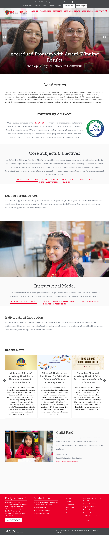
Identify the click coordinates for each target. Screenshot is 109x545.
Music (90, 180)
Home (68, 499)
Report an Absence (90, 507)
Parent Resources (89, 504)
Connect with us (42, 513)
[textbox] (54, 97)
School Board (88, 510)
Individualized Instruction (23, 302)
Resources (87, 11)
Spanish (66, 182)
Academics (45, 11)
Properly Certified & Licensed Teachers (59, 302)
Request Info (27, 5)
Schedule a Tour (40, 5)
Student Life (57, 12)
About (34, 11)
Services (68, 11)
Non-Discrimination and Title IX (92, 500)
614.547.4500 (39, 2)
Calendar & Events (55, 5)
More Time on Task (90, 302)
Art (81, 180)
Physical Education (48, 182)
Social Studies (69, 180)
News (77, 11)
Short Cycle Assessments (54, 304)
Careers (69, 513)
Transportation (89, 513)
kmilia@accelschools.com (67, 462)
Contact (99, 11)
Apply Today (13, 520)
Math (44, 180)
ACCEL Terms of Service (92, 516)
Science (54, 180)
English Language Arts (27, 180)
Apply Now (69, 5)
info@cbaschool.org (53, 2)
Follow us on (68, 2)
